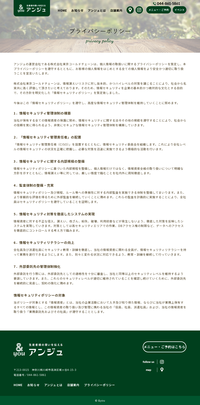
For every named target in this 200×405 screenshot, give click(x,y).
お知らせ (77, 10)
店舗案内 (116, 10)
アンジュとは (97, 10)
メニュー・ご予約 (159, 9)
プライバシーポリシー (91, 384)
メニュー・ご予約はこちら (164, 346)
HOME (62, 10)
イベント (180, 9)
